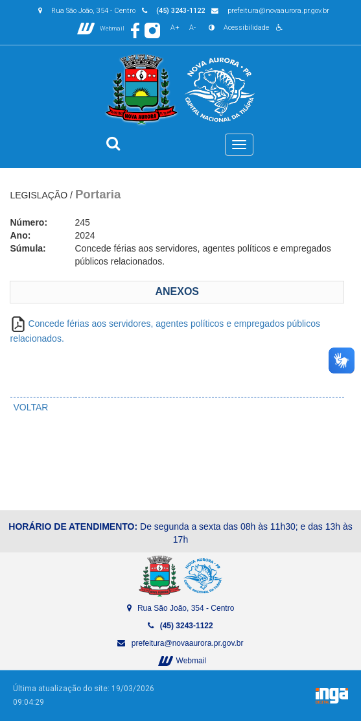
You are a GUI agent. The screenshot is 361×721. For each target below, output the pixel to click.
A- (192, 27)
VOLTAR (31, 407)
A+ (175, 27)
